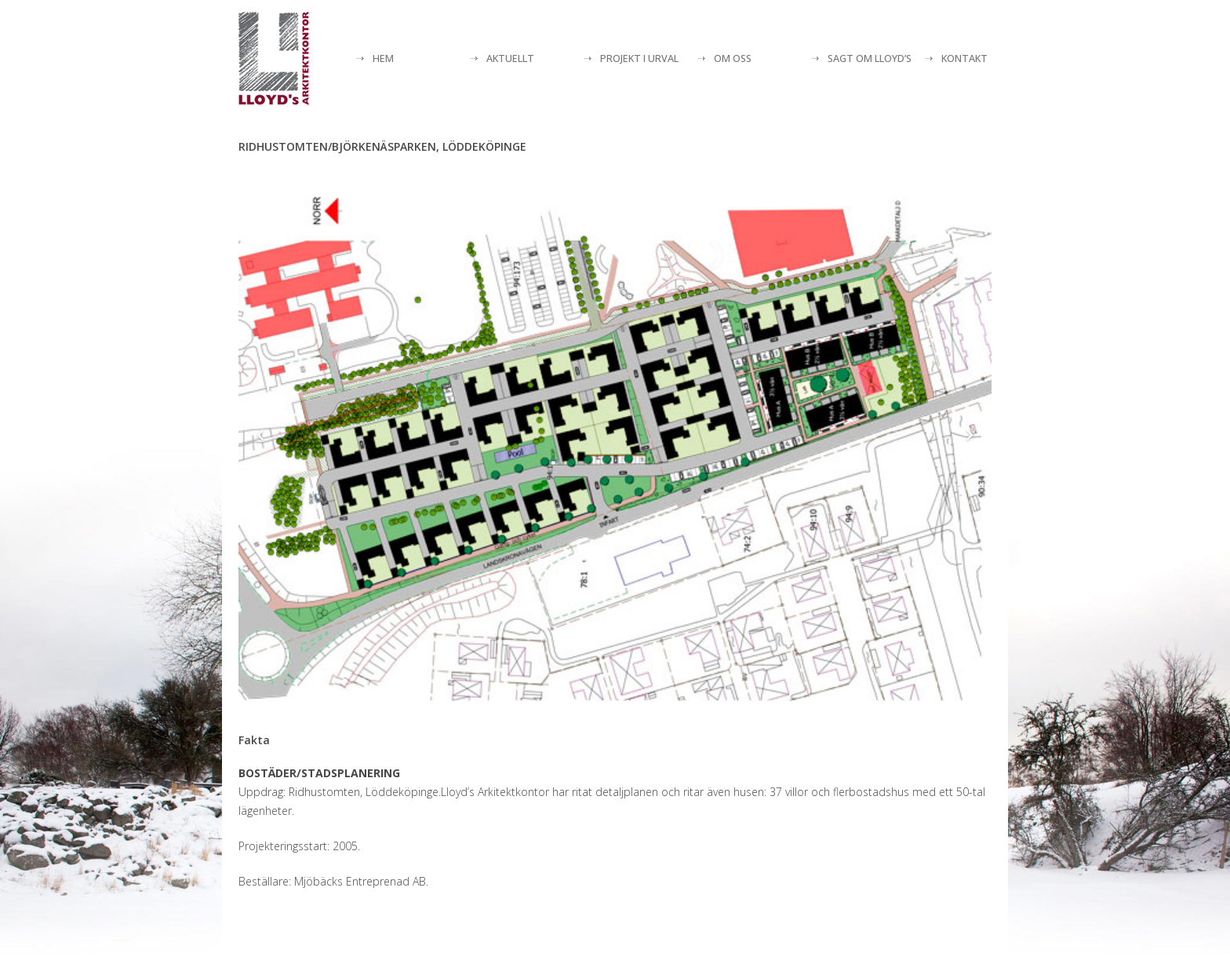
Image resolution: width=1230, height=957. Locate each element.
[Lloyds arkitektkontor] (274, 59)
